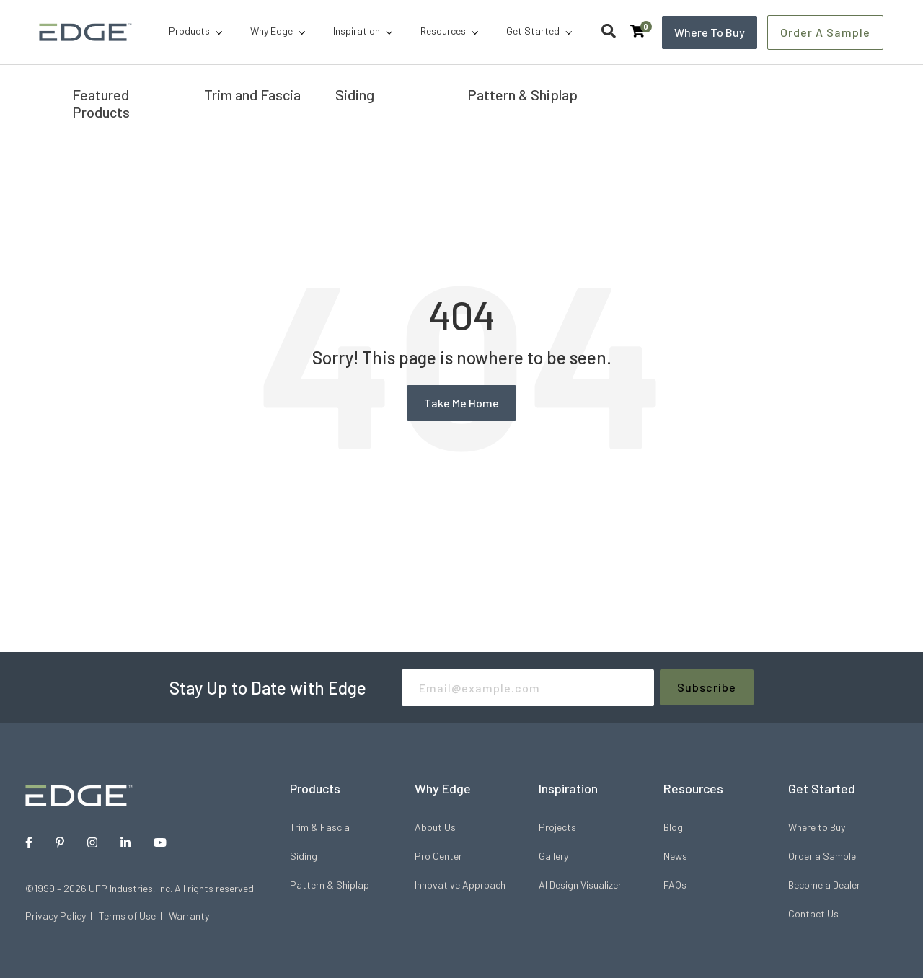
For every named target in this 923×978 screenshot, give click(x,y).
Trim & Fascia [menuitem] (320, 827)
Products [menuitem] (189, 31)
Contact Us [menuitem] (813, 913)
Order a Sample (826, 31)
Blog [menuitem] (673, 827)
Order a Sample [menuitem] (822, 856)
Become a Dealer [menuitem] (824, 884)
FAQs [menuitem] (674, 884)
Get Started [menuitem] (533, 31)
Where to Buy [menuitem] (816, 827)
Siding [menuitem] (303, 856)
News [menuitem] (675, 856)
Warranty (189, 915)
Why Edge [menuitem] (271, 31)
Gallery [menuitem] (553, 856)
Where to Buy (709, 31)
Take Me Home (461, 403)
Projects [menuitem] (557, 827)
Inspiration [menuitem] (356, 31)
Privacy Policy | (62, 915)
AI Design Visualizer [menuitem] (580, 884)
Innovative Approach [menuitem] (460, 884)
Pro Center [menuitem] (438, 856)
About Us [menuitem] (435, 827)
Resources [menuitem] (443, 31)
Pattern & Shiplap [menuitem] (329, 884)
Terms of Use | (134, 915)
